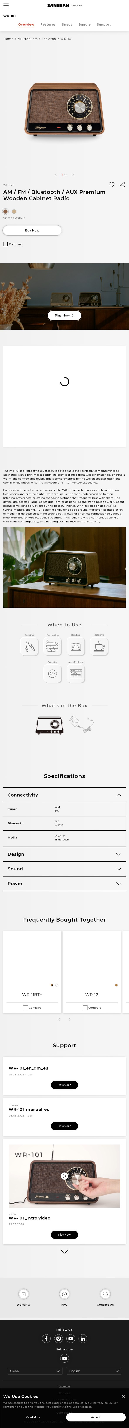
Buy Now (32, 230)
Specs (67, 24)
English (74, 1371)
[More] (64, 1252)
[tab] (64, 795)
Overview (26, 24)
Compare (15, 244)
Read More (33, 1417)
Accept (96, 1417)
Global (14, 1371)
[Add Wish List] (111, 185)
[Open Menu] (6, 5)
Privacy (64, 1386)
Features (48, 24)
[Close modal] (123, 1396)
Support (104, 24)
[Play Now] (64, 1176)
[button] (56, 174)
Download (64, 1085)
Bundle (85, 24)
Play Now (64, 315)
